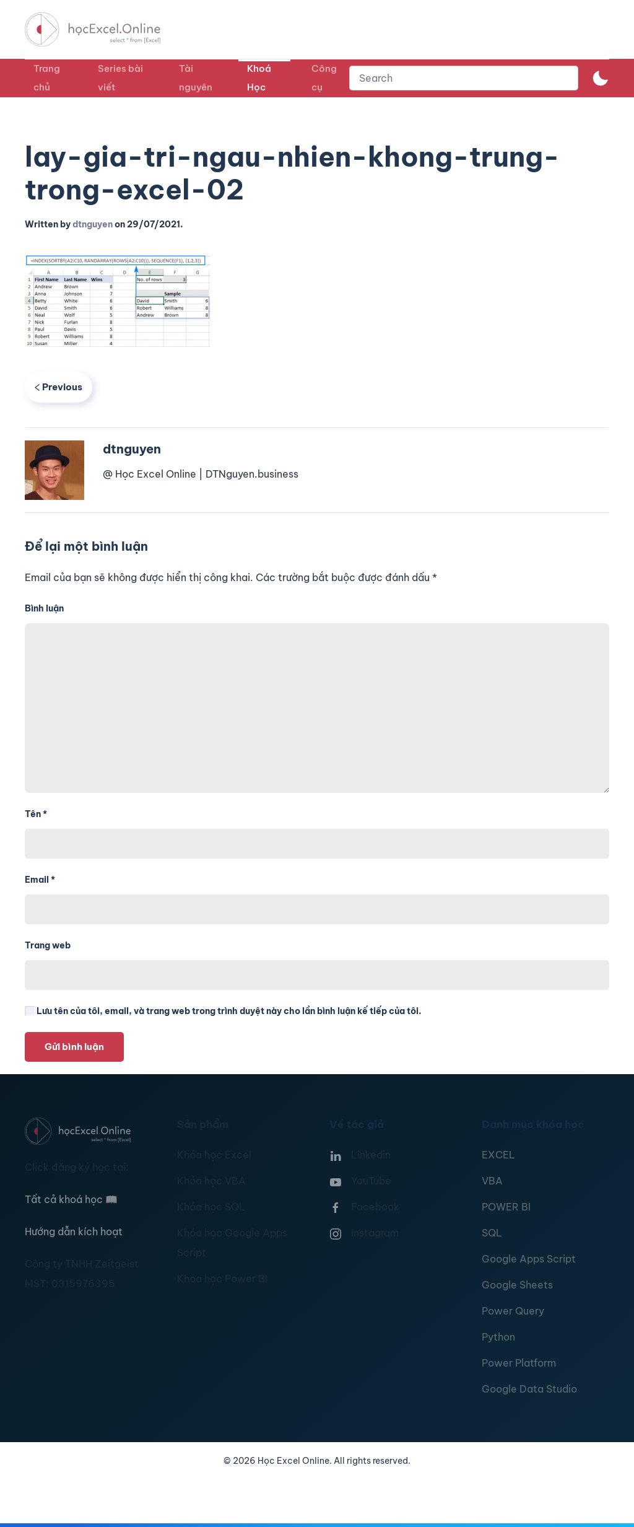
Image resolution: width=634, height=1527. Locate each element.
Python (498, 1337)
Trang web (48, 945)
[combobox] (463, 78)
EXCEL (498, 1155)
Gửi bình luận (74, 1046)
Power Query (513, 1311)
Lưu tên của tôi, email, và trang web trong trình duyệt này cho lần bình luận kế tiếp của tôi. (223, 1011)
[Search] (463, 78)
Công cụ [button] (324, 78)
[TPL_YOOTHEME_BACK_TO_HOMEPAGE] (104, 29)
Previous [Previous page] (58, 387)
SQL (492, 1233)
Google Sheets (517, 1285)
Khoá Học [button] (259, 78)
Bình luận (44, 608)
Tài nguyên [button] (195, 78)
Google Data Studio (529, 1389)
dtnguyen (92, 224)
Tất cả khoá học (71, 1199)
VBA (492, 1181)
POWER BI (506, 1207)
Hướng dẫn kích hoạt (74, 1231)
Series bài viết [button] (120, 78)
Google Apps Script (529, 1259)
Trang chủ (46, 78)
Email (40, 879)
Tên (36, 814)
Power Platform (519, 1363)
